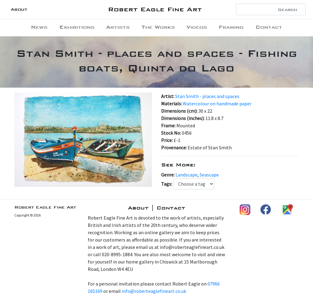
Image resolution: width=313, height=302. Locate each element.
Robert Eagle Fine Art (155, 9)
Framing (231, 27)
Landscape (186, 175)
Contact (269, 27)
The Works (158, 27)
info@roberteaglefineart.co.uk (154, 291)
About (19, 9)
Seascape (209, 175)
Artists (118, 27)
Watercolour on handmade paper (217, 103)
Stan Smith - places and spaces (207, 96)
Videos (196, 27)
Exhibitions (76, 27)
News (39, 27)
